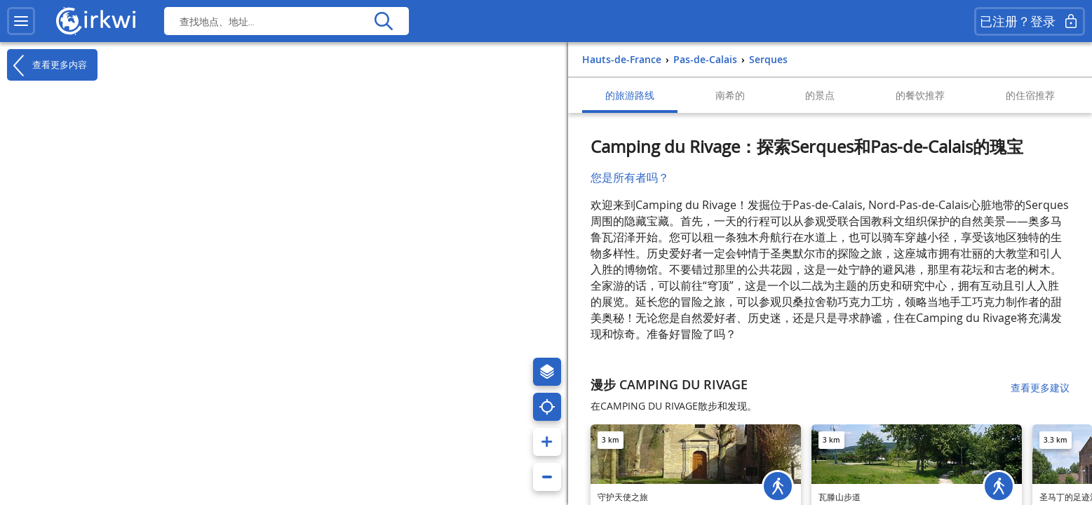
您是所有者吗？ (630, 177)
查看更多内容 (47, 65)
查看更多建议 (1040, 387)
